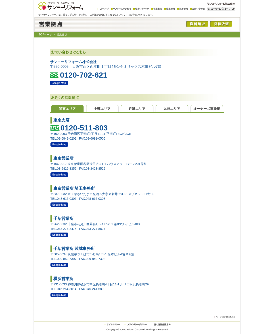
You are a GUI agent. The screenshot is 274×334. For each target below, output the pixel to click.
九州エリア (171, 109)
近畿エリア (137, 109)
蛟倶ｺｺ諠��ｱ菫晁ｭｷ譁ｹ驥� (160, 324)
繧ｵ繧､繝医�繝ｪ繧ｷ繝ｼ (112, 324)
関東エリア (67, 109)
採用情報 (182, 8)
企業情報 (169, 8)
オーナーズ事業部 (206, 109)
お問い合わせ (197, 8)
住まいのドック (141, 8)
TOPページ (103, 8)
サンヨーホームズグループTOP (221, 8)
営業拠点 (156, 8)
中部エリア (102, 109)
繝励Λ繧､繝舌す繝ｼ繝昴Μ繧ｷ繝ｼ (135, 324)
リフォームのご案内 (121, 8)
